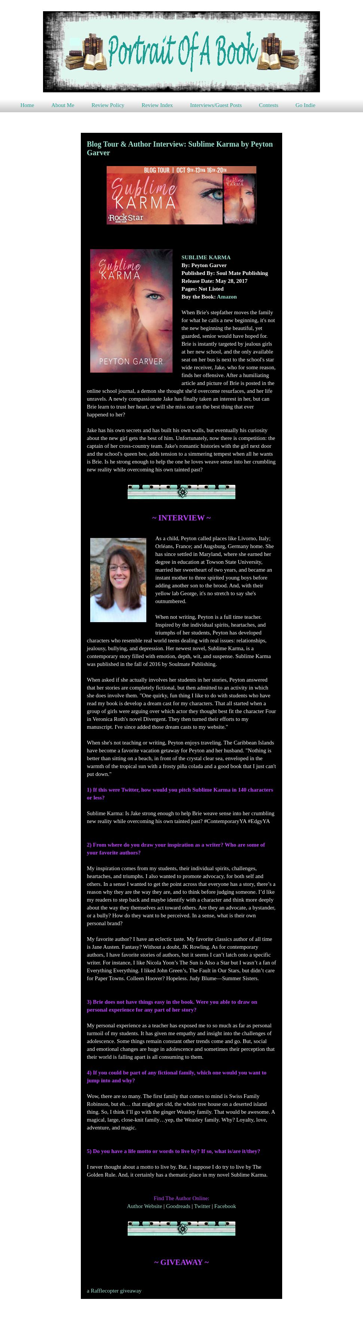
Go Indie (305, 105)
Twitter (202, 1206)
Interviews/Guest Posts (216, 105)
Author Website (144, 1206)
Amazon (227, 297)
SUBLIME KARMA (206, 257)
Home (27, 105)
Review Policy (107, 105)
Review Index (157, 105)
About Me (62, 105)
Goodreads (178, 1206)
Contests (268, 105)
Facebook (225, 1206)
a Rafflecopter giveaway (114, 1291)
